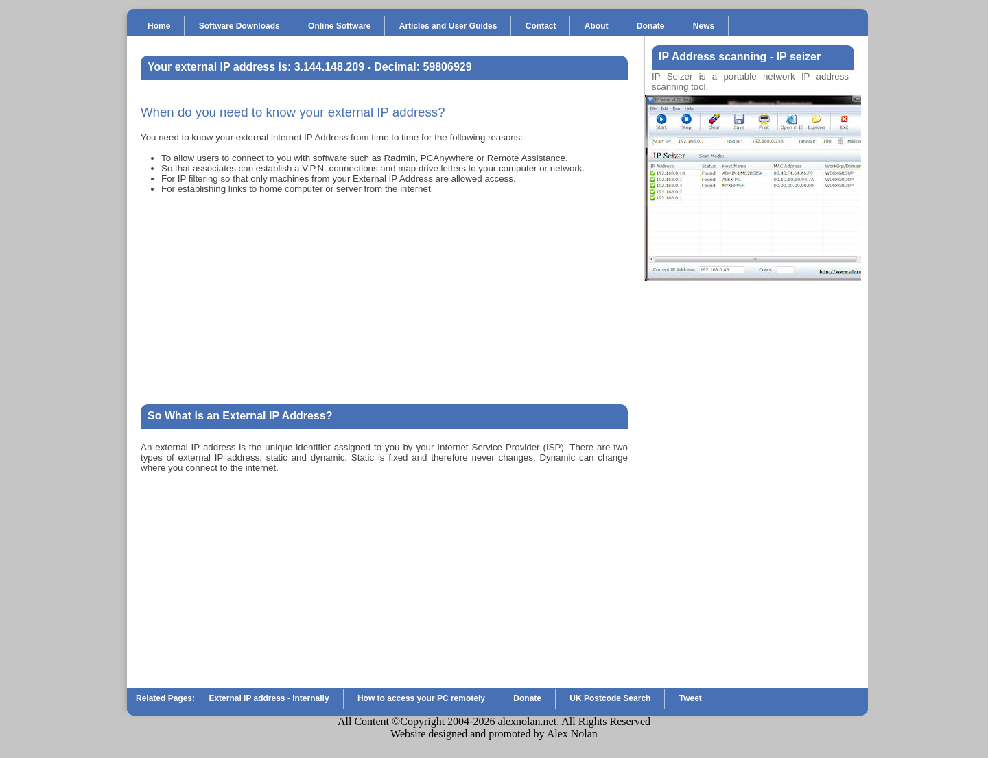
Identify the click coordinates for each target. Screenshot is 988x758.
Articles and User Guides (448, 26)
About (597, 26)
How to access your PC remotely (421, 698)
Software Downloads (239, 26)
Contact (541, 26)
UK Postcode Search (609, 698)
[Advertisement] (384, 299)
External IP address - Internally (269, 698)
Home (159, 26)
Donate (651, 26)
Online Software (339, 26)
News (703, 26)
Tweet (690, 698)
